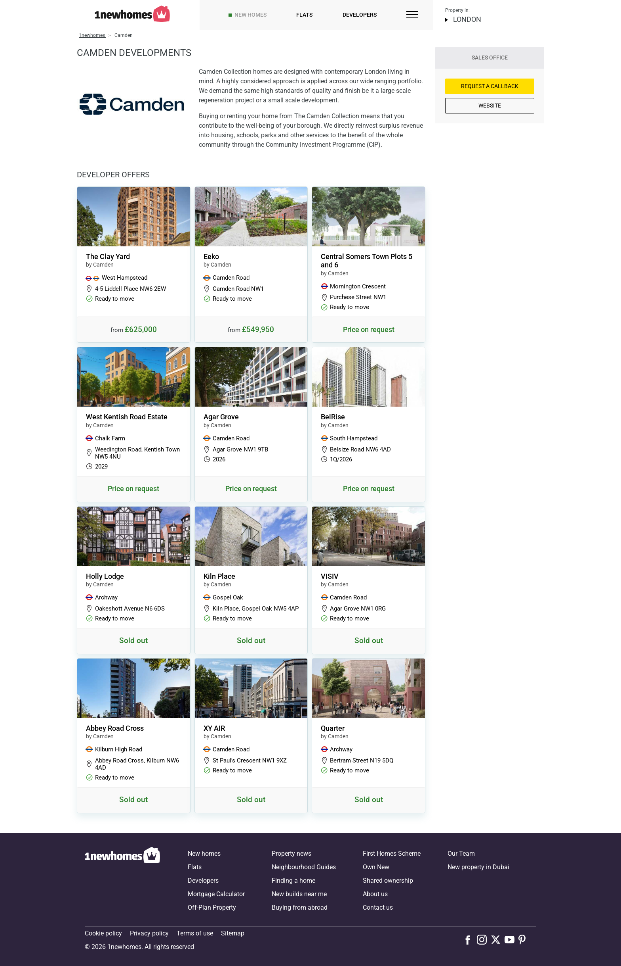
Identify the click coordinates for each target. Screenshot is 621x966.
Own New (376, 867)
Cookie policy (103, 933)
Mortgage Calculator (216, 894)
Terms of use (195, 933)
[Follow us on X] (498, 939)
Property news (291, 853)
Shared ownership (388, 880)
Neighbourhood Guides (304, 867)
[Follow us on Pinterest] (525, 939)
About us (375, 894)
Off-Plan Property (212, 907)
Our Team (461, 853)
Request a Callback (489, 86)
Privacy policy (149, 933)
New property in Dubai (478, 867)
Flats (304, 15)
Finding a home (293, 880)
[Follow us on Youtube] (511, 939)
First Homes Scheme (392, 853)
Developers (360, 15)
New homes (250, 15)
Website (489, 105)
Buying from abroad (300, 907)
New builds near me (299, 894)
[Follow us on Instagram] (484, 939)
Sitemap (232, 933)
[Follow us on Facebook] (469, 939)
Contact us (378, 907)
